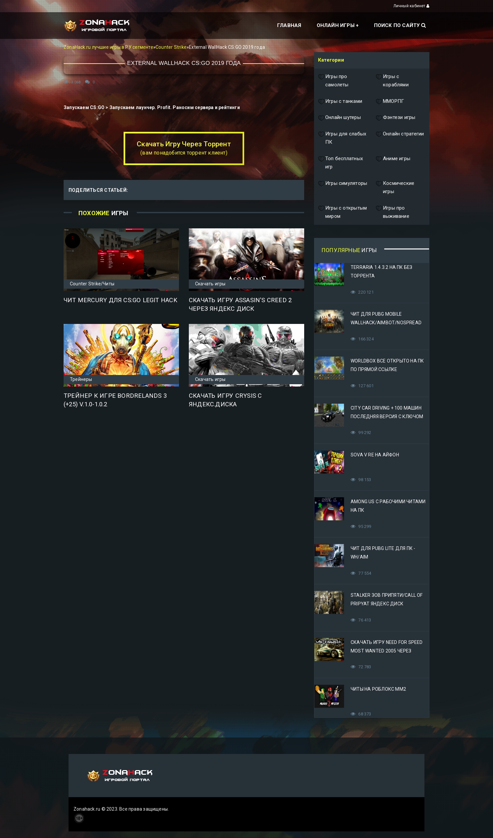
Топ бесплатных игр (340, 163)
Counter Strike (171, 47)
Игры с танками (340, 101)
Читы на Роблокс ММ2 (378, 689)
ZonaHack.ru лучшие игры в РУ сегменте (108, 47)
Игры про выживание (392, 212)
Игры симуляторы (342, 187)
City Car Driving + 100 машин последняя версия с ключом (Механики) (387, 416)
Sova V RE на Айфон (375, 454)
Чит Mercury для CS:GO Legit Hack (120, 300)
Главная (289, 25)
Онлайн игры (336, 25)
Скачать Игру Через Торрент (184, 148)
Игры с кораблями (392, 80)
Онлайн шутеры (339, 117)
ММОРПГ (390, 101)
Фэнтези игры (396, 117)
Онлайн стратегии (400, 138)
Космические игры (395, 187)
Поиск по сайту (400, 25)
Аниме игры (393, 163)
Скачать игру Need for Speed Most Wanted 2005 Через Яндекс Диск (387, 651)
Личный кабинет (411, 6)
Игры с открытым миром (342, 212)
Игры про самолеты (333, 80)
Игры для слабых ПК (342, 138)
